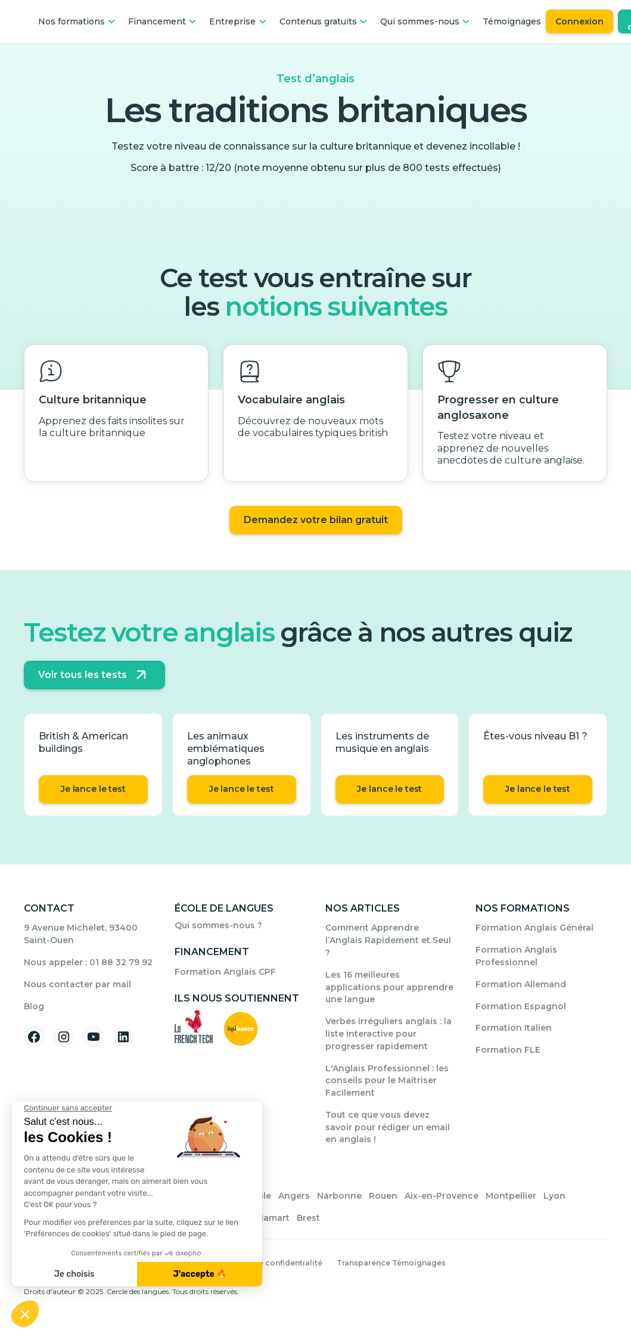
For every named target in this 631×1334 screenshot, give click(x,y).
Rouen (383, 1195)
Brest (308, 1217)
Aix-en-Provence (441, 1195)
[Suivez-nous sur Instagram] (64, 1037)
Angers (294, 1195)
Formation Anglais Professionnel (516, 956)
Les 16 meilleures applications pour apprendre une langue (389, 987)
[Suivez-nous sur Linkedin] (123, 1037)
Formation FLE (507, 1049)
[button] (77, 21)
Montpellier (511, 1195)
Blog (34, 1006)
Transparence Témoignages (391, 1262)
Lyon (554, 1195)
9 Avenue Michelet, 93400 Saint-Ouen (81, 934)
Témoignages (512, 21)
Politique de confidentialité (268, 1262)
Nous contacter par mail (77, 984)
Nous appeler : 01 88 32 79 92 (88, 962)
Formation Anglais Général (534, 927)
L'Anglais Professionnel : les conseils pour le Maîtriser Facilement (387, 1081)
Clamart (272, 1217)
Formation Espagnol (520, 1006)
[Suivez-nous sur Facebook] (34, 1037)
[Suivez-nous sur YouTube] (93, 1037)
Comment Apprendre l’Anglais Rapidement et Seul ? (388, 940)
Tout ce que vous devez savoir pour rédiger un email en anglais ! (387, 1127)
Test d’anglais (315, 78)
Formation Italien (513, 1027)
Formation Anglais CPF (225, 971)
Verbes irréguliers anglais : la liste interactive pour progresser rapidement (388, 1034)
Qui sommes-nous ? (218, 925)
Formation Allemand (520, 984)
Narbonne (339, 1195)
